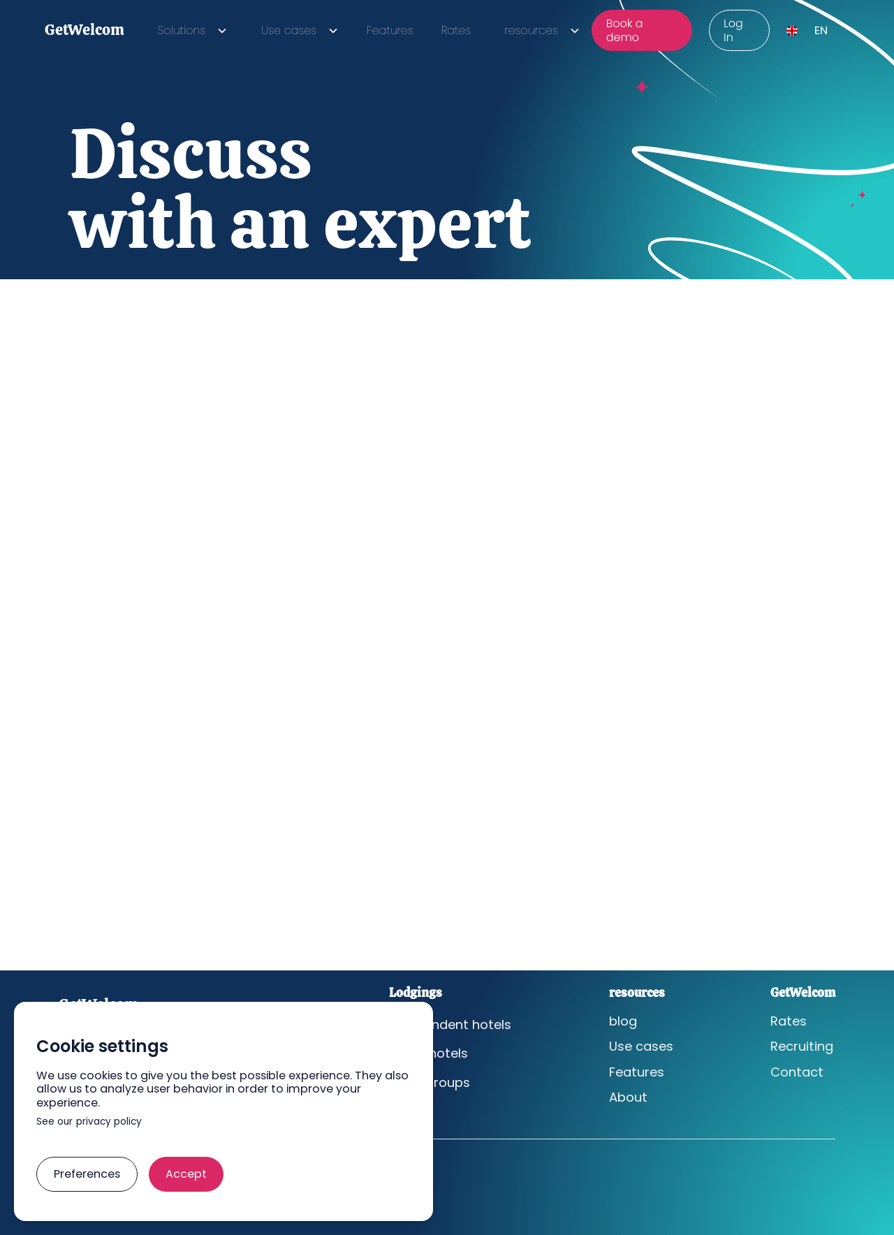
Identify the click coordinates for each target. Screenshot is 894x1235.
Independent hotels (450, 1025)
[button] (190, 30)
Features (390, 30)
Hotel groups (429, 1082)
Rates (456, 30)
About (628, 1097)
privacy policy (109, 1122)
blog (623, 1021)
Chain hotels (428, 1053)
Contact (796, 1072)
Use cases (641, 1046)
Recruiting (801, 1046)
